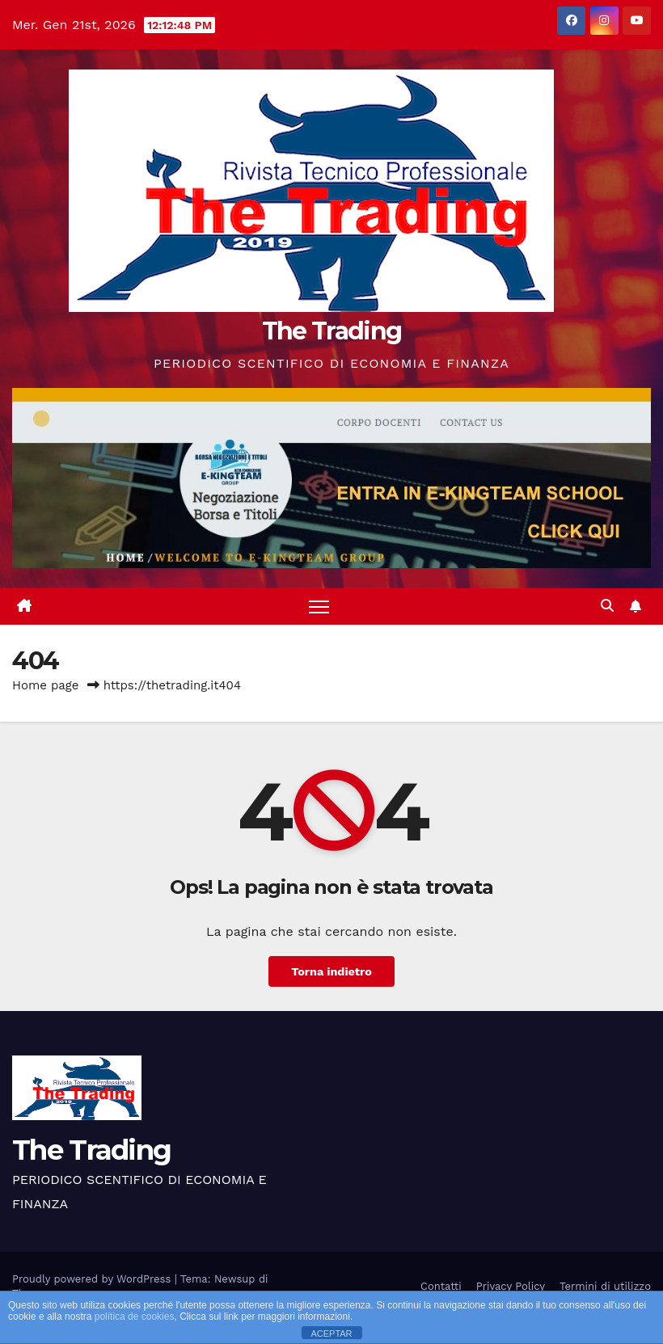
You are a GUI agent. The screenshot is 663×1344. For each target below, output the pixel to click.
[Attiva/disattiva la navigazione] (319, 606)
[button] (607, 605)
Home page (45, 685)
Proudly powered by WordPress (93, 1279)
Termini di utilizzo (605, 1286)
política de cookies (135, 1316)
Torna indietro (331, 971)
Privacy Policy (510, 1286)
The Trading (331, 331)
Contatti (441, 1286)
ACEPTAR (331, 1333)
